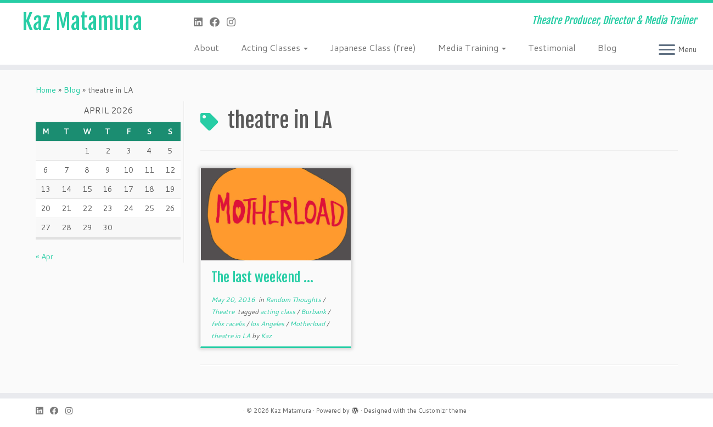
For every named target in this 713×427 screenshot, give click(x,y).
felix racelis (228, 323)
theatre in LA (231, 335)
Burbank (314, 311)
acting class (278, 311)
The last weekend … (262, 277)
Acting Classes (274, 47)
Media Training (472, 47)
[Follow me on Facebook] (218, 22)
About (206, 47)
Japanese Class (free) (373, 47)
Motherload (308, 323)
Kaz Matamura (82, 22)
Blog (607, 47)
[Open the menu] (667, 50)
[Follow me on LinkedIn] (202, 22)
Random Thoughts (294, 299)
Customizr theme (442, 410)
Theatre (223, 311)
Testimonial (552, 47)
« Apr (44, 256)
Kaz (266, 335)
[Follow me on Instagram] (235, 22)
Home (46, 89)
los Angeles (268, 323)
